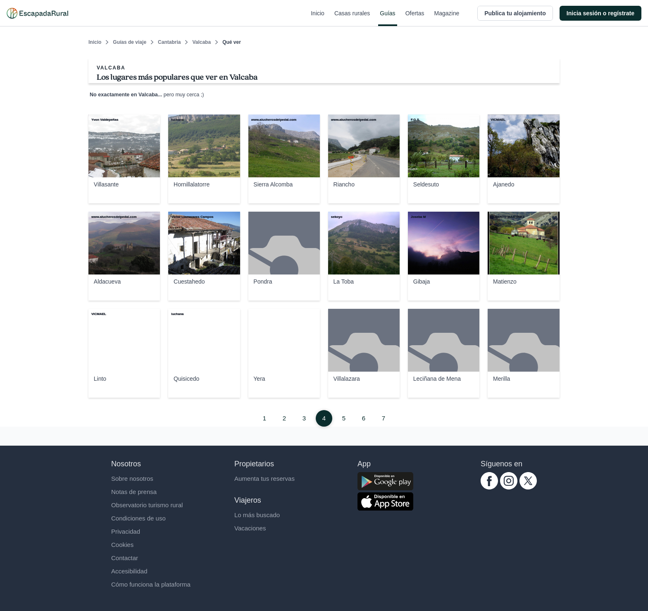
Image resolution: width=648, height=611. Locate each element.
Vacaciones (250, 528)
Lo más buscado (257, 514)
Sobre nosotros (132, 478)
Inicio (317, 18)
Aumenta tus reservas (264, 478)
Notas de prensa (134, 491)
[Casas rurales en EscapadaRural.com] (37, 13)
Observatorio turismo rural (147, 504)
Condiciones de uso (138, 518)
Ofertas (415, 18)
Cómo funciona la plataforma (151, 584)
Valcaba (201, 42)
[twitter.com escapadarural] (528, 487)
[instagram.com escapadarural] (508, 487)
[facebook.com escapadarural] (489, 487)
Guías (387, 18)
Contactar (124, 557)
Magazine (447, 18)
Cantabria (169, 42)
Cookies (122, 544)
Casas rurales (352, 18)
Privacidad (125, 531)
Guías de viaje (129, 42)
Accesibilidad (129, 571)
